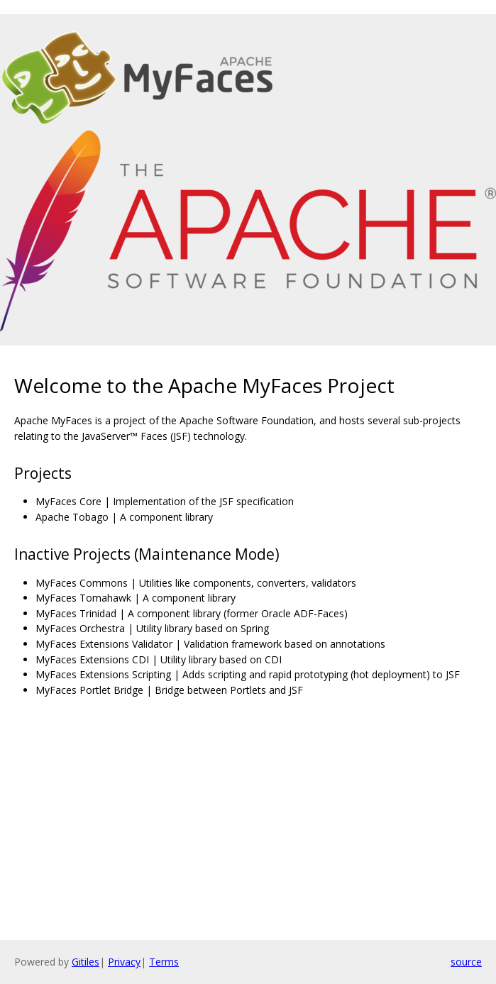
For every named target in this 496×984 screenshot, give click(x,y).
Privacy (124, 961)
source (466, 961)
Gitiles (85, 961)
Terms (164, 961)
